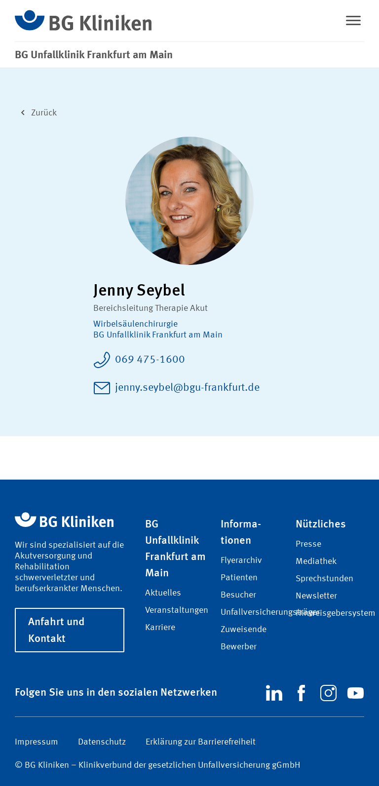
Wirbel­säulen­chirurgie (135, 324)
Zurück (36, 112)
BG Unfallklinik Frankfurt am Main (158, 335)
